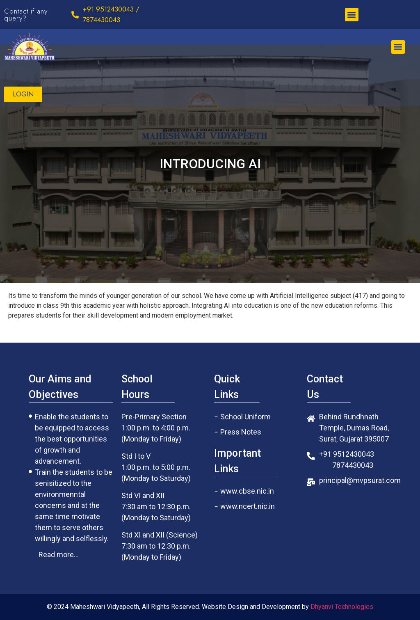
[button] (351, 14)
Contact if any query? (26, 14)
